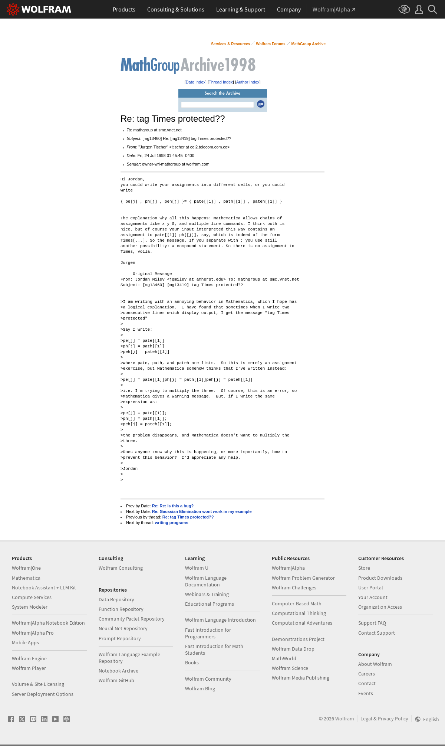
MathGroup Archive (308, 44)
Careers (366, 673)
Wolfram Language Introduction (220, 619)
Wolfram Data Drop (293, 648)
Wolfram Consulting (121, 568)
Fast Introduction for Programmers (208, 633)
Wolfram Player (29, 668)
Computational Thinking (299, 613)
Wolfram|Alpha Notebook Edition (48, 622)
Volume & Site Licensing (38, 684)
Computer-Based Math (297, 603)
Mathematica (26, 578)
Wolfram (344, 718)
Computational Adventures (302, 622)
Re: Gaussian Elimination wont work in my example (202, 511)
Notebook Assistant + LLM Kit (44, 587)
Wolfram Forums (270, 44)
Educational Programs (209, 604)
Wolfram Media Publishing (300, 677)
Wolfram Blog (200, 688)
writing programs (171, 522)
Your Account (373, 597)
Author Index (247, 82)
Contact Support (376, 632)
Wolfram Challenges (294, 587)
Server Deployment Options (42, 694)
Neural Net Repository (123, 628)
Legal (366, 718)
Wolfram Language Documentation (206, 581)
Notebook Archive (118, 670)
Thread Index (221, 82)
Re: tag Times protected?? (188, 517)
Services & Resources (230, 44)
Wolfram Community (208, 678)
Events (365, 693)
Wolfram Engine (29, 658)
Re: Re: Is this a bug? (173, 506)
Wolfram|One (26, 568)
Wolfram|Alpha (288, 568)
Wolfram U (196, 568)
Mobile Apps (25, 642)
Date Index (195, 82)
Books (192, 662)
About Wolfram (375, 664)
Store (364, 568)
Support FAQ (372, 622)
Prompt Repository (120, 638)
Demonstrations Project (298, 639)
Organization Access (380, 606)
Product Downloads (380, 578)
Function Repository (121, 609)
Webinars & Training (207, 594)
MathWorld (284, 658)
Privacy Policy (393, 718)
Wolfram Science (290, 668)
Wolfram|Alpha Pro (33, 632)
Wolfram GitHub (116, 680)
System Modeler (29, 606)
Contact (367, 683)
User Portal (370, 587)
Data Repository (116, 599)
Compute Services (32, 597)
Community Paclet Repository (132, 618)
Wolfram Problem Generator (303, 578)
